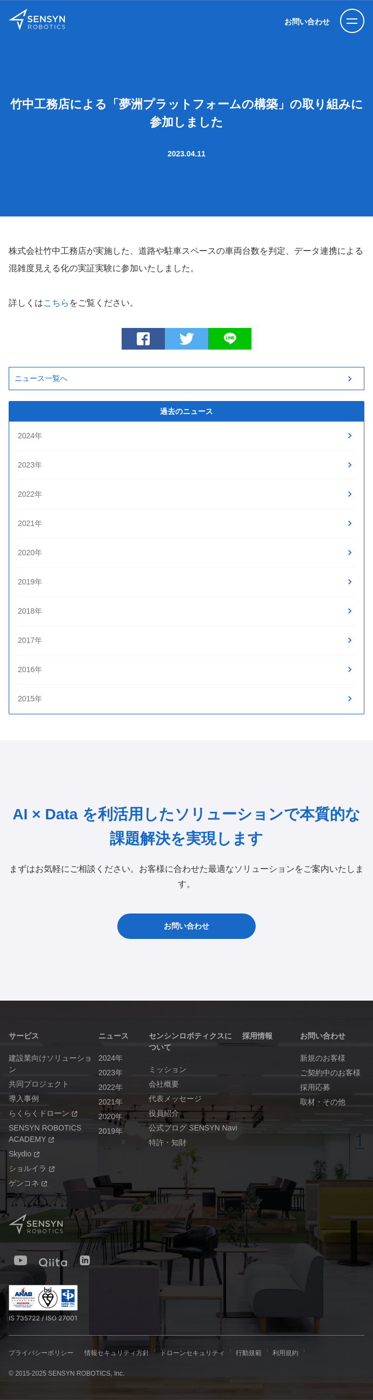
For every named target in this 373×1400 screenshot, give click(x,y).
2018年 (30, 611)
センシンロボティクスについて (190, 1041)
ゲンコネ (28, 1183)
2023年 (30, 465)
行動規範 (249, 1353)
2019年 (30, 581)
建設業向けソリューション (50, 1064)
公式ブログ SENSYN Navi (193, 1127)
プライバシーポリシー (41, 1353)
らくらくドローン (43, 1113)
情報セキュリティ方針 (116, 1353)
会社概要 (164, 1084)
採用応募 (315, 1087)
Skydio (24, 1153)
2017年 (30, 640)
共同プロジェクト (39, 1084)
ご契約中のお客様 (330, 1072)
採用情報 (257, 1035)
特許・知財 (167, 1142)
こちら (56, 302)
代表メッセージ (175, 1098)
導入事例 (24, 1098)
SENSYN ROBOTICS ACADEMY (45, 1133)
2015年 (30, 698)
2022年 (30, 494)
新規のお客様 (322, 1058)
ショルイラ (32, 1168)
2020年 (30, 552)
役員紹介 (164, 1113)
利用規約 (285, 1353)
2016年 (30, 669)
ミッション (167, 1069)
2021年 (30, 523)
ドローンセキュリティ (192, 1353)
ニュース (113, 1035)
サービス (24, 1035)
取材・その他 (322, 1101)
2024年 (30, 435)
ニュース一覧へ (41, 378)
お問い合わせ (307, 21)
